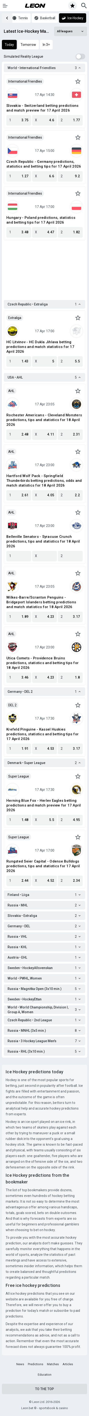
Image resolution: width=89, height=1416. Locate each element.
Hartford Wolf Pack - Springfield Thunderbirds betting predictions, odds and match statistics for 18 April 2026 (44, 481)
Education (44, 1374)
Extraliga (14, 318)
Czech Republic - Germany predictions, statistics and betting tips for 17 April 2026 (43, 164)
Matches (53, 1364)
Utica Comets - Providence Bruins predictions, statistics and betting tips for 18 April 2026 (42, 663)
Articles (68, 1364)
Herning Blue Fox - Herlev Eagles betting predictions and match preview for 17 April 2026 (43, 805)
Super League (18, 776)
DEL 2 (12, 705)
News (20, 1364)
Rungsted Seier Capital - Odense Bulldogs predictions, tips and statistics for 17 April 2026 (43, 866)
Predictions (35, 1364)
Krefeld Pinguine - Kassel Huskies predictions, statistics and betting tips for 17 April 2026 (42, 734)
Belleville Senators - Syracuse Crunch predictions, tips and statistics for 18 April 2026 (43, 541)
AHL (11, 391)
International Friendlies (25, 81)
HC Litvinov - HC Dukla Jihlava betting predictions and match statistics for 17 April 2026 (40, 347)
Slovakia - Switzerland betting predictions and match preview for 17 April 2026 (42, 108)
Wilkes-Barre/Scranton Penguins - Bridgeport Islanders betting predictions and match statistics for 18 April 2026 (41, 602)
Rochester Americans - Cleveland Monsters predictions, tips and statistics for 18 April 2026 (44, 420)
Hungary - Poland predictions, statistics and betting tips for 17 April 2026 (40, 220)
